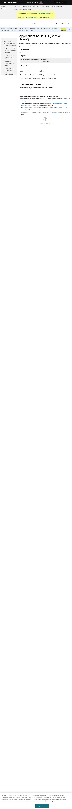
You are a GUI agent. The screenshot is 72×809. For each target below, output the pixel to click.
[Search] (56, 23)
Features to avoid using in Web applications (10, 70)
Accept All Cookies (42, 806)
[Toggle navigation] (41, 2)
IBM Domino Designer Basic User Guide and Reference (29, 6)
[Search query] (44, 23)
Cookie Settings (28, 806)
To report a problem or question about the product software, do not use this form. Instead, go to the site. (44, 109)
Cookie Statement (40, 801)
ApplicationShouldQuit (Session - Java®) (22, 30)
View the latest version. (44, 13)
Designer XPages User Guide (54, 6)
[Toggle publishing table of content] (1, 40)
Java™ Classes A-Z (54, 28)
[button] (2, 41)
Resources (59, 2)
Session (21, 52)
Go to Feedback (63, 29)
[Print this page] (70, 30)
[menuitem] (29, 6)
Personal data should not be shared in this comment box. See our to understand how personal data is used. (45, 113)
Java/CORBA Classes (42, 28)
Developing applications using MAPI (10, 63)
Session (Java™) (5, 30)
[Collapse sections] (68, 30)
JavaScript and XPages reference (23, 9)
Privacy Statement (52, 112)
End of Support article (31, 17)
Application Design (10, 48)
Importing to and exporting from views (9, 57)
